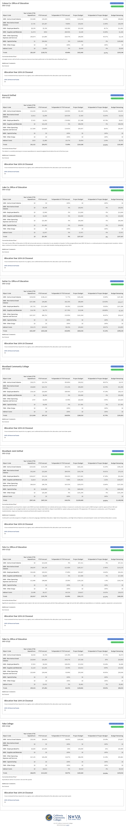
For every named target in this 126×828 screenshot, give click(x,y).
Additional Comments (8, 63)
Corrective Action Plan (9, 56)
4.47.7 (67, 825)
